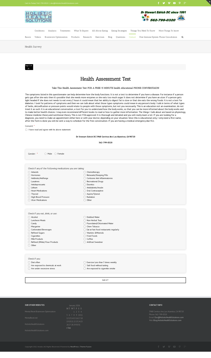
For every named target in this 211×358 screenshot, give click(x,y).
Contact (132, 37)
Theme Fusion (85, 347)
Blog (110, 37)
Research (87, 37)
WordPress (74, 347)
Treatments (65, 31)
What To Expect (81, 31)
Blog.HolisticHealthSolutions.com (167, 320)
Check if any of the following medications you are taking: (56, 168)
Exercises (100, 37)
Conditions (40, 31)
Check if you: (34, 258)
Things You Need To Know (143, 31)
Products (75, 37)
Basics (28, 37)
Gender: (33, 153)
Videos (38, 37)
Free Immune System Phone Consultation (158, 37)
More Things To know (169, 31)
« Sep (68, 328)
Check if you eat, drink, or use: (42, 213)
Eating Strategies (119, 31)
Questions (120, 37)
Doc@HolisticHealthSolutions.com (169, 317)
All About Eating (100, 31)
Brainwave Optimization (56, 37)
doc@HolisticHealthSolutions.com (64, 3)
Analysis (52, 31)
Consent (30, 125)
